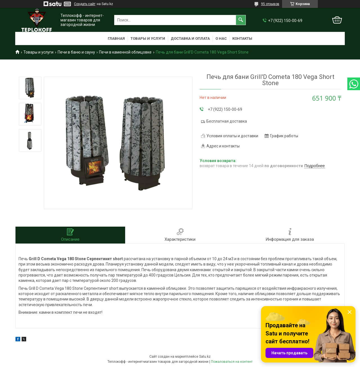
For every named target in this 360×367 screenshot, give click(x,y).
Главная (116, 38)
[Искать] (241, 20)
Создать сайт (84, 4)
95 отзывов (270, 4)
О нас (221, 38)
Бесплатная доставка (226, 121)
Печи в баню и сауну (76, 52)
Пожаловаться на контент (232, 362)
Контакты (242, 38)
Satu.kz (205, 357)
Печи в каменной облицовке (125, 52)
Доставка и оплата (190, 38)
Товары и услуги (147, 38)
